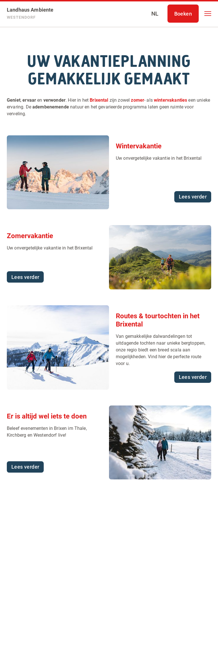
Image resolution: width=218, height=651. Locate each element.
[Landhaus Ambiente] (30, 13)
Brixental (99, 100)
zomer (137, 100)
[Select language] (155, 13)
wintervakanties (170, 100)
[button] (208, 13)
